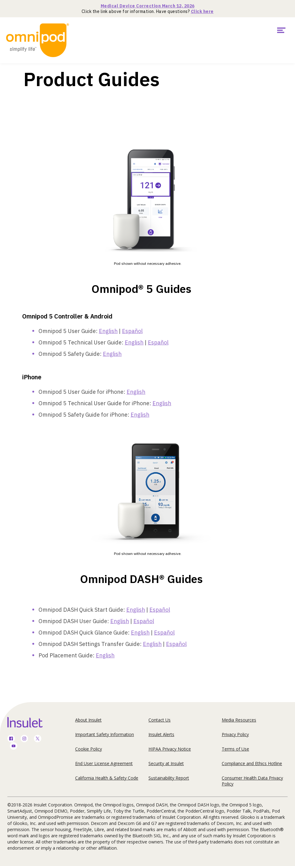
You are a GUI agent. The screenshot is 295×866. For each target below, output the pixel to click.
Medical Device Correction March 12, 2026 (148, 6)
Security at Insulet (166, 763)
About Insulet (88, 720)
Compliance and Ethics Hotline (252, 763)
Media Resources (239, 720)
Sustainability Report (168, 778)
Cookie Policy (88, 749)
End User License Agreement (104, 763)
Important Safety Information (104, 734)
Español (132, 331)
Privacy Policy (235, 734)
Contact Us (159, 720)
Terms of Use (235, 749)
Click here (202, 11)
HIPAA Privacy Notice (169, 749)
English (108, 331)
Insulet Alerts (161, 734)
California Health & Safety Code (106, 778)
